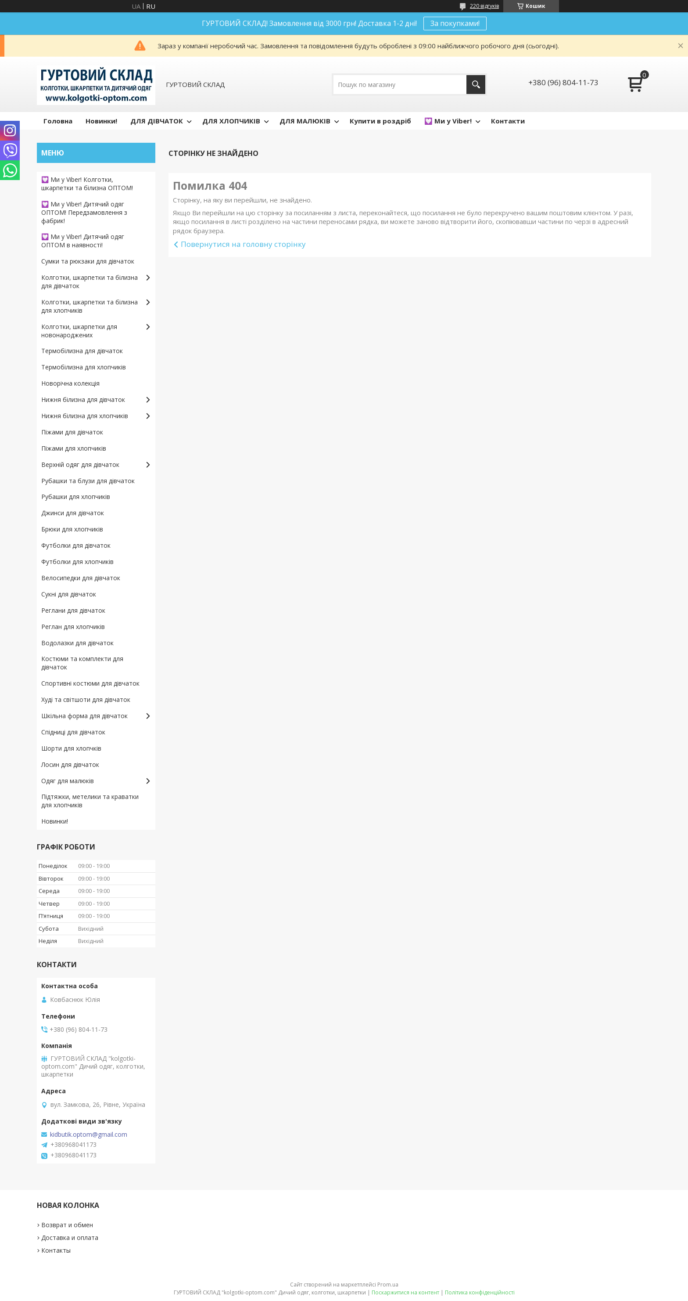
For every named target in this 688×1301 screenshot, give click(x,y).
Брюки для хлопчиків (72, 529)
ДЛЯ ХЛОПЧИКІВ (231, 120)
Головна (57, 120)
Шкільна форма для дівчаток (84, 716)
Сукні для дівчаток (68, 594)
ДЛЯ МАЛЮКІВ (305, 120)
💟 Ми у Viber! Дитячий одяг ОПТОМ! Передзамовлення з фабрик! (84, 212)
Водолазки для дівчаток (77, 643)
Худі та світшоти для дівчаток (85, 699)
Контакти (508, 120)
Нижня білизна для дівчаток (83, 399)
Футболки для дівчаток (76, 545)
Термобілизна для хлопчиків (83, 367)
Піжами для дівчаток (72, 432)
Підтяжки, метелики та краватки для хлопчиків (90, 800)
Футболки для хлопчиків (77, 561)
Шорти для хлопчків (71, 748)
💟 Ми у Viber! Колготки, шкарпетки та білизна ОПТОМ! (87, 183)
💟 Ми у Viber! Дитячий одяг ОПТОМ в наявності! (82, 240)
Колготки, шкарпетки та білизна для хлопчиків (89, 306)
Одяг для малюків (67, 781)
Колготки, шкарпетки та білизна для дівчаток (89, 281)
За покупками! (455, 23)
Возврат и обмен (67, 1225)
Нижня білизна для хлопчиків (84, 416)
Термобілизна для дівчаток (82, 351)
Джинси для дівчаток (72, 513)
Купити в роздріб (380, 120)
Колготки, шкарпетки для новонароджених (79, 330)
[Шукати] (475, 84)
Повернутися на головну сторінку (243, 244)
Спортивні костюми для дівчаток (90, 683)
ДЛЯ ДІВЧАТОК (156, 120)
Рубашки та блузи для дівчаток (88, 481)
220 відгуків (484, 6)
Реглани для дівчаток (73, 610)
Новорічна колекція (70, 383)
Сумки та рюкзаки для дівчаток (87, 261)
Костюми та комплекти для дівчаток (82, 662)
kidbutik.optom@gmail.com (88, 1134)
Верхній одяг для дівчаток (80, 464)
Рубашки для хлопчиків (75, 496)
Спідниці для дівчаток (73, 732)
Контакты (56, 1250)
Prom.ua (387, 1284)
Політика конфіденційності (480, 1292)
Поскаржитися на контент (405, 1292)
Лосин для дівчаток (70, 764)
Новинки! (101, 120)
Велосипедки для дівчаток (80, 578)
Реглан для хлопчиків (73, 626)
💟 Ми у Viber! (448, 120)
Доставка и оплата (69, 1237)
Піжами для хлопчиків (73, 448)
